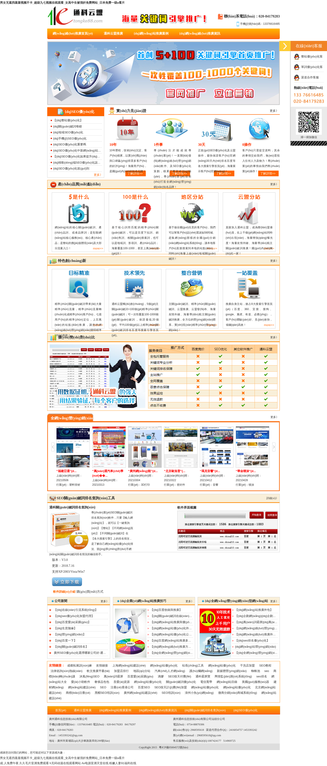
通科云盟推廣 (113, 33)
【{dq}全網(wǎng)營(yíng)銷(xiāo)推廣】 (176, 652)
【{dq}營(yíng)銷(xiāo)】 (70, 634)
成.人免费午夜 (9, 763)
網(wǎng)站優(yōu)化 (164, 665)
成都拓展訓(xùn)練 (79, 665)
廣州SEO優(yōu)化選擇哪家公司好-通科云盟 (83, 652)
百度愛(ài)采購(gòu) (140, 676)
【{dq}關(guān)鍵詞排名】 (71, 646)
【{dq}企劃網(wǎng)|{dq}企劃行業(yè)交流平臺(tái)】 (269, 616)
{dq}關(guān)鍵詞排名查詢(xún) (205, 710)
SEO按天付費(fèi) (179, 676)
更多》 (98, 175)
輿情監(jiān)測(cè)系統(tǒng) (233, 676)
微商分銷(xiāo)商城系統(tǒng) (237, 692)
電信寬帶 (206, 682)
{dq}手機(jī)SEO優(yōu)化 (70, 138)
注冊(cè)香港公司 (122, 687)
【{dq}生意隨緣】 (65, 628)
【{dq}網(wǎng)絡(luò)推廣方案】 (172, 646)
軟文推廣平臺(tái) (98, 671)
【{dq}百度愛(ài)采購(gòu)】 (72, 622)
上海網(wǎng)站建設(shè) (129, 665)
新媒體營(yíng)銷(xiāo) (232, 671)
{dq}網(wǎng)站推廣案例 (151, 33)
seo (266, 671)
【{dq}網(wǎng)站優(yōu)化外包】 (172, 628)
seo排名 (261, 676)
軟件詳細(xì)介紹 (64, 591)
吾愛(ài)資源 (122, 682)
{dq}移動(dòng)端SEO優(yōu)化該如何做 (80, 162)
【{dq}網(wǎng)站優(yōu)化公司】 (172, 634)
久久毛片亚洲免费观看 (34, 763)
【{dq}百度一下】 (65, 640)
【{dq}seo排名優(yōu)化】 (252, 640)
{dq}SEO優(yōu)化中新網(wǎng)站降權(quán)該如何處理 (90, 150)
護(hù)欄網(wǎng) (201, 671)
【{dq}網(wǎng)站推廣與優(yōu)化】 (174, 622)
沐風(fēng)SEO (89, 676)
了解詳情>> (267, 173)
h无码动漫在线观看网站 (65, 763)
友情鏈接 (102, 665)
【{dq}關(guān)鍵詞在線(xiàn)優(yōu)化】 (177, 616)
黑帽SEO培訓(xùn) (107, 692)
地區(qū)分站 (141, 671)
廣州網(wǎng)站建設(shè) (140, 692)
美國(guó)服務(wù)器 (255, 682)
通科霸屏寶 (203, 676)
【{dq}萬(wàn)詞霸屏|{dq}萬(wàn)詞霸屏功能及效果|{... (271, 622)
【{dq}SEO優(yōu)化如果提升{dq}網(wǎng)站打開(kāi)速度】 (93, 156)
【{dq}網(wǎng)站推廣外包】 (254, 610)
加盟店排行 (121, 671)
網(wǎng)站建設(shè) (82, 687)
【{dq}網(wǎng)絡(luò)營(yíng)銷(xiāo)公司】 (264, 628)
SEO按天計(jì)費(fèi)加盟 (170, 687)
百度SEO (144, 687)
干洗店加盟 (247, 665)
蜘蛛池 (255, 671)
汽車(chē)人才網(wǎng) (170, 671)
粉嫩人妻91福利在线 (122, 763)
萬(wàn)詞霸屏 (113, 676)
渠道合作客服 (306, 77)
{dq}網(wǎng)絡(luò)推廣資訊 (199, 33)
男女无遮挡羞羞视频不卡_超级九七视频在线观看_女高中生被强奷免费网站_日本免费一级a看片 (62, 2)
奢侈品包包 (101, 682)
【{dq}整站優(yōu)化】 (68, 120)
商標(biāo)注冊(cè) (78, 692)
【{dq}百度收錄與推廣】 (166, 610)
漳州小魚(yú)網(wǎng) (199, 692)
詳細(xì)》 (272, 498)
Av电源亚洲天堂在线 (95, 763)
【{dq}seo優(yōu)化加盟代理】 (74, 616)
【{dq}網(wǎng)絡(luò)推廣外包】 (257, 634)
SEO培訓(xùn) (171, 692)
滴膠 (161, 676)
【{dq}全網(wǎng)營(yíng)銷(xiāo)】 (258, 652)
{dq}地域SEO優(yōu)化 (68, 132)
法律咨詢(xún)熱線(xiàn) (66, 671)
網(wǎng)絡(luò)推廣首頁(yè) (73, 33)
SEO (103, 687)
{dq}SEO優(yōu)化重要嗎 (69, 144)
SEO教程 (265, 665)
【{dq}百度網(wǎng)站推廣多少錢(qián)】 (177, 640)
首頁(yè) (60, 710)
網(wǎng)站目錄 (227, 682)
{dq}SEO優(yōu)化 (245, 710)
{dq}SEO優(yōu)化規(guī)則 (71, 168)
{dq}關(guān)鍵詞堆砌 (67, 126)
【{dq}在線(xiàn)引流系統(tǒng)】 (76, 610)
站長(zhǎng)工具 (193, 665)
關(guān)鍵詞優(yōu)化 (181, 682)
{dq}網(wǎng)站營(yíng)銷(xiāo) (255, 646)
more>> (98, 248)
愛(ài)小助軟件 (80, 682)
